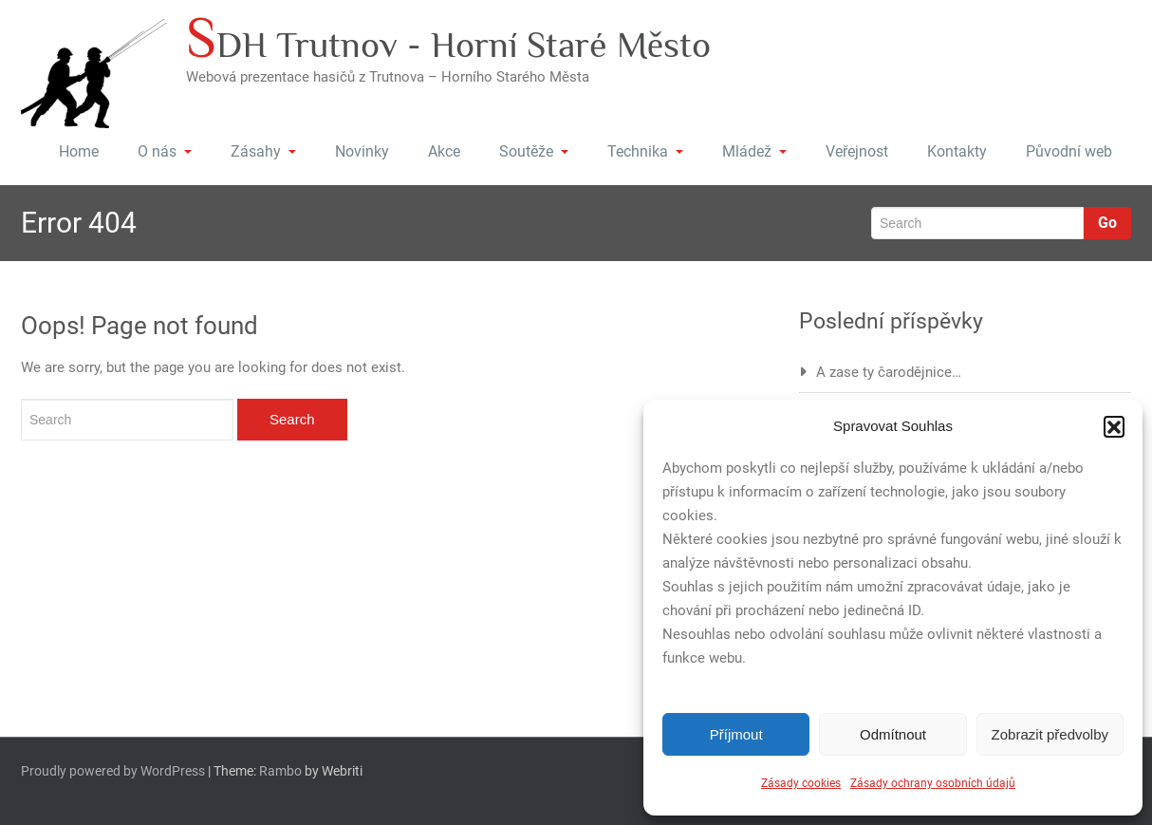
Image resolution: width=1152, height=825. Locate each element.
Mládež (754, 151)
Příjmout (736, 734)
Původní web (1069, 151)
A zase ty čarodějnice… (888, 372)
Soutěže (533, 151)
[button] (1114, 426)
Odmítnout (893, 734)
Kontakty (957, 151)
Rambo (280, 770)
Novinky (362, 151)
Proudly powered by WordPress (113, 770)
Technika (645, 151)
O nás (165, 151)
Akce (444, 151)
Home (79, 151)
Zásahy (263, 151)
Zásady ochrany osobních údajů (932, 783)
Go (1107, 223)
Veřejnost (857, 151)
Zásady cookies (801, 783)
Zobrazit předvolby (1050, 734)
